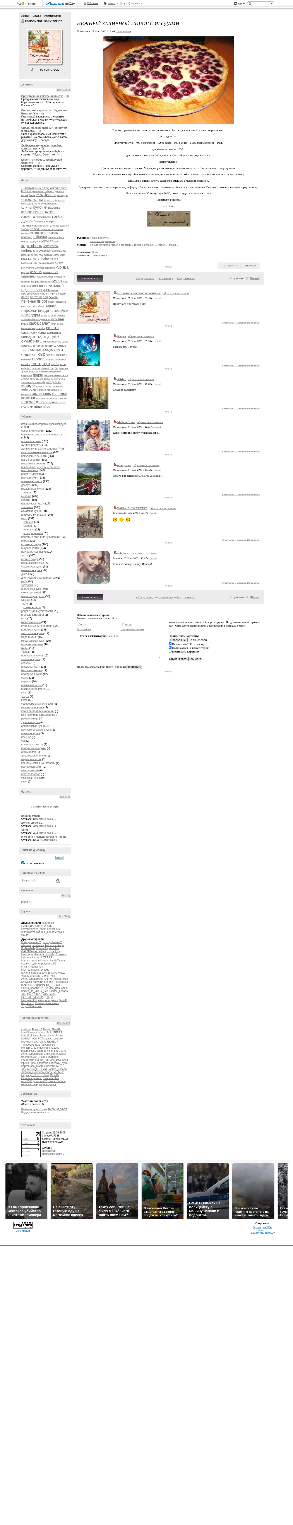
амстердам (62, 195)
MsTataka (59, 960)
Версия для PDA (262, 1227)
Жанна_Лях (42, 1060)
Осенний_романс (31, 1078)
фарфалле (26, 375)
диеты (25, 574)
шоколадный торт (52, 402)
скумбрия (30, 341)
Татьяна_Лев (51, 1078)
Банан (32, 195)
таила (24, 935)
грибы (58, 216)
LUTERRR (46, 957)
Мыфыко (58, 1072)
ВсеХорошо (61, 981)
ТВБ (49, 925)
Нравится (232, 265)
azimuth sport (58, 188)
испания (26, 237)
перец (43, 297)
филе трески (36, 379)
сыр (42, 354)
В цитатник (253, 322)
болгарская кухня (31, 674)
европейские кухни (32, 430)
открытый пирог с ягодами (52, 294)
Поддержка (235, 4)
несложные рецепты (33, 463)
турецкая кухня (30, 722)
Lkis (23, 957)
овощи (33, 290)
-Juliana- (26, 1029)
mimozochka (45, 960)
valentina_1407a (56, 1050)
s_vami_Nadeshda (32, 966)
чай (23, 740)
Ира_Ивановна (58, 988)
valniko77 (123, 553)
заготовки (27, 585)
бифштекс (48, 200)
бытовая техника (31, 670)
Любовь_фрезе (43, 1072)
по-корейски (59, 310)
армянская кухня (31, 685)
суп (35, 354)
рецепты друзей (31, 473)
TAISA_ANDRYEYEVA (132, 508)
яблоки (27, 406)
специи (26, 354)
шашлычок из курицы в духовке (51, 398)
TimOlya (52, 972)
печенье (28, 301)
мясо (57, 281)
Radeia (121, 336)
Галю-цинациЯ (50, 1056)
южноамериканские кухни (37, 729)
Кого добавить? (52, 942)
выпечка (26, 496)
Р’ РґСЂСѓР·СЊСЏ (47, 69)
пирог (42, 301)
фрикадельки (51, 382)
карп (56, 241)
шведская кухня (31, 666)
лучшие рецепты (31, 444)
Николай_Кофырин (33, 1000)
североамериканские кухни (37, 703)
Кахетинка (47, 922)
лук (55, 272)
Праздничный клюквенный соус (42, 96)
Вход (72, 3)
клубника (41, 250)
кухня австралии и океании (37, 711)
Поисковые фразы (53, 1153)
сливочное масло (59, 342)
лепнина (47, 272)
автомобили (28, 751)
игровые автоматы (44, 233)
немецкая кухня (31, 629)
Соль (39, 195)
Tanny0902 (27, 1044)
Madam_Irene (29, 960)
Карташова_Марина (33, 1066)
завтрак (51, 221)
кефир (26, 250)
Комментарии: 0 (47, 833)
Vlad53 (25, 975)
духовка (28, 221)
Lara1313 (27, 1035)
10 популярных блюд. (35, 188)
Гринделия (27, 1060)
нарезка (34, 286)
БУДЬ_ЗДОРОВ (57, 1109)
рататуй (52, 315)
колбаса (45, 254)
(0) (67, 96)
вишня (39, 212)
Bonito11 (37, 1029)
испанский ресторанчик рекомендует (43, 424)
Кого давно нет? (31, 942)
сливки (45, 341)
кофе (45, 258)
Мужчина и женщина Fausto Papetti (44, 836)
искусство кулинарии (34, 551)
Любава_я (27, 1072)
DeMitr (47, 1029)
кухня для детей (31, 592)
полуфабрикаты (33, 533)
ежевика (40, 221)
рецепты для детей (33, 596)
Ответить (228, 322)
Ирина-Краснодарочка (34, 1063)
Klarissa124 (43, 1032)
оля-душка (51, 1000)
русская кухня (29, 477)
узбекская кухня (31, 777)
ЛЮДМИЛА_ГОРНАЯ (34, 1069)
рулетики (57, 319)
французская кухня (33, 503)
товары (25, 651)
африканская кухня (33, 726)
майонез (28, 276)
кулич (25, 267)
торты (54, 368)
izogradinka (53, 951)
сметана (37, 350)
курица (62, 267)
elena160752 (28, 1047)
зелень (35, 229)
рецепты (26, 901)
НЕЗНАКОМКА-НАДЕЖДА (37, 997)
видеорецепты (30, 548)
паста (25, 297)
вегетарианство (30, 774)
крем (59, 262)
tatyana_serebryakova (34, 972)
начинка (45, 285)
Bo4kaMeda (28, 948)
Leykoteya (27, 954)
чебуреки (28, 389)
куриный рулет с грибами (42, 268)
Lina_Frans (39, 1035)
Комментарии (52, 15)
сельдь (27, 337)
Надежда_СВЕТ (31, 1075)
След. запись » (186, 278)
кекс (46, 246)
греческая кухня (31, 622)
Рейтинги (92, 3)
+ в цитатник (123, 31)
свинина (38, 332)
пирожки (29, 310)
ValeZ (61, 972)
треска (63, 368)
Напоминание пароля (132, 629)
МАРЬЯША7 (34, 994)
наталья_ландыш (32, 1084)
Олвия (45, 1075)
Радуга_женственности (35, 1112)
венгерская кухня (31, 766)
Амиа (65, 978)
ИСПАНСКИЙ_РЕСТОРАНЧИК (139, 293)
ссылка (156, 298)
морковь (37, 281)
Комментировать (90, 278)
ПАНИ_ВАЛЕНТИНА (33, 925)
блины (26, 207)
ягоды (172, 244)
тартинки (50, 355)
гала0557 (27, 1081)
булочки (40, 207)
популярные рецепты (34, 456)
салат (44, 323)
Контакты (262, 1230)
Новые (255, 278)
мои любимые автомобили (37, 714)
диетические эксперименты (38, 577)
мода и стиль (29, 637)
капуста (46, 241)
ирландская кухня (32, 655)
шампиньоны (40, 394)
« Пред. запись (145, 278)
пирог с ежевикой (57, 302)
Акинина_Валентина (42, 975)
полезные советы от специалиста (41, 434)
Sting (24, 829)
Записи (25, 15)
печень (53, 297)
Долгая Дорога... (32, 822)
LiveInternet (27, 4)
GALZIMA (27, 951)
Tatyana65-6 (48, 1044)
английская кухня (31, 588)
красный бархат (46, 263)
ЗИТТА (44, 988)
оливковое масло (30, 294)
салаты (52, 328)
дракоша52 (54, 928)
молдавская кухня (32, 644)
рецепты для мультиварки (37, 611)
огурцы (45, 290)
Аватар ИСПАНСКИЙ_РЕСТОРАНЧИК (44, 46)
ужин (24, 781)
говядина (28, 216)
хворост (40, 386)
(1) (38, 162)
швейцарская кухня (33, 688)
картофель (31, 246)
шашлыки (28, 398)
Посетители (49, 1150)
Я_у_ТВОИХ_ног (31, 1006)
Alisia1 (121, 379)
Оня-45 (63, 1000)
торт (46, 363)
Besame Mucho (31, 815)
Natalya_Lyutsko (31, 963)
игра (24, 618)
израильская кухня (32, 562)
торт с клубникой (40, 368)
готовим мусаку (43, 217)
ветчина (27, 212)
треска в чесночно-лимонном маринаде (41, 371)
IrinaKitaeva (28, 932)
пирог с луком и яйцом (32, 306)
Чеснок (50, 195)
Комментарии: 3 (47, 819)
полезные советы (32, 481)
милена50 (49, 994)
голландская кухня (32, 707)
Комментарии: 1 (47, 826)
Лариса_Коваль (58, 991)
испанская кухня (31, 441)
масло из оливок (44, 277)
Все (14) (65, 796)
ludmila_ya (33, 957)
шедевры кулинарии (33, 514)
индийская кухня (31, 759)
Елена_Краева (30, 988)
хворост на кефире (54, 386)
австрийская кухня (32, 633)
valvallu (61, 932)
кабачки (40, 237)
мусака (48, 281)
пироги (50, 306)
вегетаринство (30, 770)
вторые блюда (30, 559)
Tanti (37, 1044)
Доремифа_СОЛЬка (48, 985)
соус (49, 349)
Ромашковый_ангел (47, 1003)
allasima (26, 945)
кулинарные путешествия (36, 625)
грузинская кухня (31, 570)
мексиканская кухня (33, 640)
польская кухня (30, 733)
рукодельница (29, 718)
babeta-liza (38, 945)
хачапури (28, 386)
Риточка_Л (27, 1003)
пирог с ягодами (144, 244)
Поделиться (250, 265)
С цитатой (241, 322)
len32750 (53, 1047)
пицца (43, 310)
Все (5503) (63, 1023)
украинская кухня (31, 566)
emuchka (54, 948)
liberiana (39, 954)
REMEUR (52, 1041)
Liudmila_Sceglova (56, 954)
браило (48, 981)
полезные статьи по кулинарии (40, 536)
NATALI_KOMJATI (32, 1038)
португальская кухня (33, 748)
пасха (34, 297)
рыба (34, 323)
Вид (241, 4)
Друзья (37, 15)
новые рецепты (30, 459)
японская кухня (30, 659)
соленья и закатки (32, 744)
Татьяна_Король (46, 932)
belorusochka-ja (54, 945)
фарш (38, 375)
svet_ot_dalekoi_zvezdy (35, 969)
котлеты (34, 258)
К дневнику (166, 278)
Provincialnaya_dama (33, 928)
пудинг (44, 315)
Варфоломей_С (31, 1056)
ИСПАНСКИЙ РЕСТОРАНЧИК (23, 21)
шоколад (29, 402)
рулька (24, 324)
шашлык (59, 394)
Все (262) (64, 916)
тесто (36, 363)
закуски (25, 599)
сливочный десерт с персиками (37, 346)
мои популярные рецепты (37, 452)
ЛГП (23, 994)
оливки (54, 290)
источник (168, 206)
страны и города (31, 544)
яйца (38, 406)
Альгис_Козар (52, 978)
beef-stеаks (27, 191)
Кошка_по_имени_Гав (34, 991)
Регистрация (57, 3)
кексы (54, 246)
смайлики (113, 635)
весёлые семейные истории (38, 763)
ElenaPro (56, 1029)
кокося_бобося (56, 1081)
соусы (58, 349)
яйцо (46, 406)
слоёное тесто (32, 607)
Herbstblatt (39, 951)
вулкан (50, 212)
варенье (54, 207)
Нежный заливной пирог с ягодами (109, 244)
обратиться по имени (176, 293)
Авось (111, 3)
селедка (54, 333)
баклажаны (32, 199)
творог (37, 359)
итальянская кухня (32, 488)
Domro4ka (42, 948)
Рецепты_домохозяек (34, 1109)
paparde (41, 1050)
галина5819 (28, 985)
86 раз (95, 252)
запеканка (29, 225)
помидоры (30, 315)
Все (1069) (63, 89)
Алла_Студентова (32, 978)
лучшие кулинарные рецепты (39, 448)
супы (24, 692)
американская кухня (33, 755)
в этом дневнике (34, 863)
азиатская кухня (31, 511)
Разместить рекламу (262, 1233)
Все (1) (66, 895)
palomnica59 (48, 963)
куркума (25, 272)
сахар (26, 332)
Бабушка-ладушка (32, 981)
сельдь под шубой (46, 337)
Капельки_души (58, 1063)
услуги (25, 696)
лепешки (36, 272)
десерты (26, 485)
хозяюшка (27, 507)
